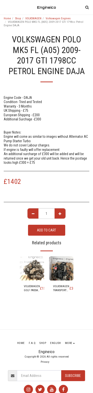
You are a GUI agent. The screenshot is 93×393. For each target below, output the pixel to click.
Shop (18, 18)
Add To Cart (46, 230)
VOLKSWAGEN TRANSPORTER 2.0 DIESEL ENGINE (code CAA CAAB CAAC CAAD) (61, 289)
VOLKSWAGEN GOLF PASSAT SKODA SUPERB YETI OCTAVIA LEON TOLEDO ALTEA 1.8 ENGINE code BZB (32, 289)
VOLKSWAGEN (33, 18)
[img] (32, 268)
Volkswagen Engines (58, 18)
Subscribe (73, 376)
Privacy (45, 362)
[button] (5, 7)
